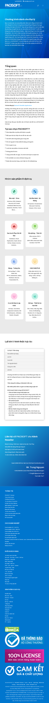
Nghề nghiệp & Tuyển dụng (11, 505)
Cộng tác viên (11, 366)
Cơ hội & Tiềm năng (13, 350)
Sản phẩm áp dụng (12, 353)
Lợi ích (9, 357)
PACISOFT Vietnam (9, 495)
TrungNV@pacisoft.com (37, 473)
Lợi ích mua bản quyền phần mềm (12, 513)
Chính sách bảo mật (21, 684)
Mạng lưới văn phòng (10, 509)
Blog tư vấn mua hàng (10, 515)
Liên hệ (9, 370)
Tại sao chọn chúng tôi (10, 511)
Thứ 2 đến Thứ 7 (39, 476)
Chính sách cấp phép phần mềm (12, 533)
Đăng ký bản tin (8, 545)
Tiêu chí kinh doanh (9, 497)
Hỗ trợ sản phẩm (9, 517)
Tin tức (26, 682)
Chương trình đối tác (10, 499)
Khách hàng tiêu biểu (10, 507)
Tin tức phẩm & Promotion (11, 501)
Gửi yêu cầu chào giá (10, 543)
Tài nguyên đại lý (12, 363)
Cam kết (9, 360)
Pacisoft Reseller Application (23, 105)
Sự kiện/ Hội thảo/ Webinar (11, 503)
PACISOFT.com (33, 684)
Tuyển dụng (35, 682)
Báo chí (30, 682)
